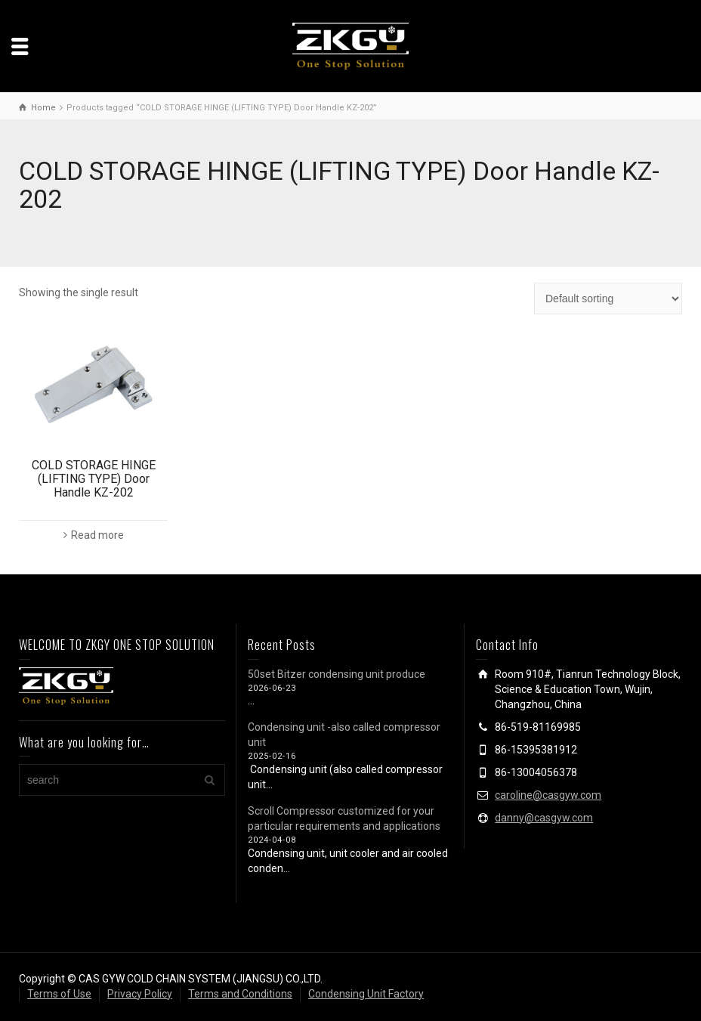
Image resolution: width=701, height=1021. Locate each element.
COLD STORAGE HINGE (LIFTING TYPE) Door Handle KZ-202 (94, 478)
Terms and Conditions (240, 994)
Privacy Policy (139, 994)
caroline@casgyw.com (548, 795)
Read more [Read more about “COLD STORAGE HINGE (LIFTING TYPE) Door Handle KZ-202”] (97, 535)
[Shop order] (608, 298)
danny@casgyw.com (544, 818)
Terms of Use (59, 994)
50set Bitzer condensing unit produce (336, 674)
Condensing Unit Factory (366, 994)
